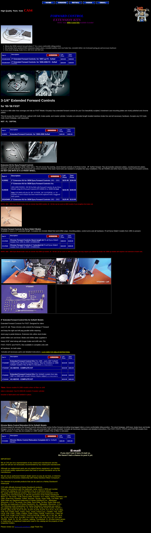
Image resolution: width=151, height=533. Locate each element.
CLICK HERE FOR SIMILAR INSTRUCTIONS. (56, 352)
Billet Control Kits (73, 23)
